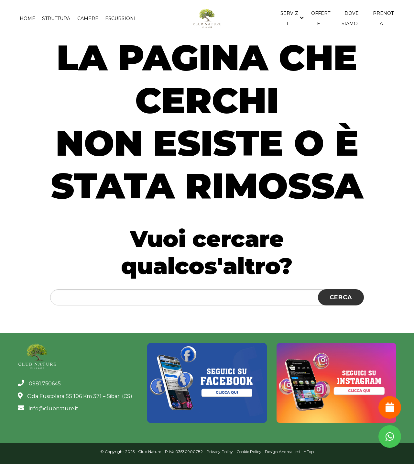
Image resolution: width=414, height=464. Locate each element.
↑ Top (309, 451)
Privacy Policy (219, 451)
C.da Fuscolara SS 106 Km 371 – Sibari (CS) (75, 396)
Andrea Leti (289, 451)
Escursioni (120, 18)
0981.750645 (39, 384)
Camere (87, 18)
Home (27, 18)
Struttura (56, 18)
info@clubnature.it (48, 408)
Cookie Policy (248, 451)
